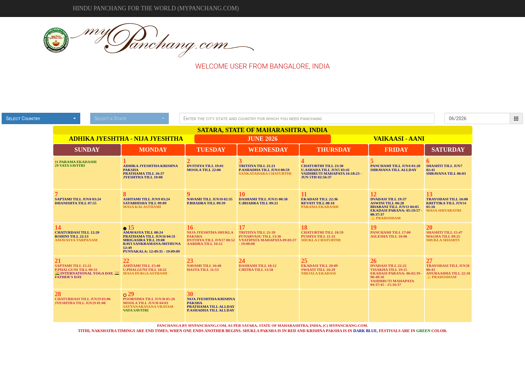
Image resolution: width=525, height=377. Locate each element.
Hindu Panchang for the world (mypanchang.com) (156, 8)
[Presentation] (307, 118)
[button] (41, 118)
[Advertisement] (23, 39)
